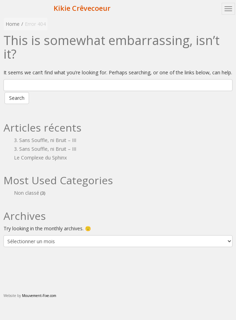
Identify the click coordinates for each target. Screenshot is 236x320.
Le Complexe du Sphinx (40, 157)
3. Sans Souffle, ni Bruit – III (45, 140)
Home (13, 24)
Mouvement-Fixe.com (39, 295)
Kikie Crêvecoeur (81, 8)
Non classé (26, 192)
